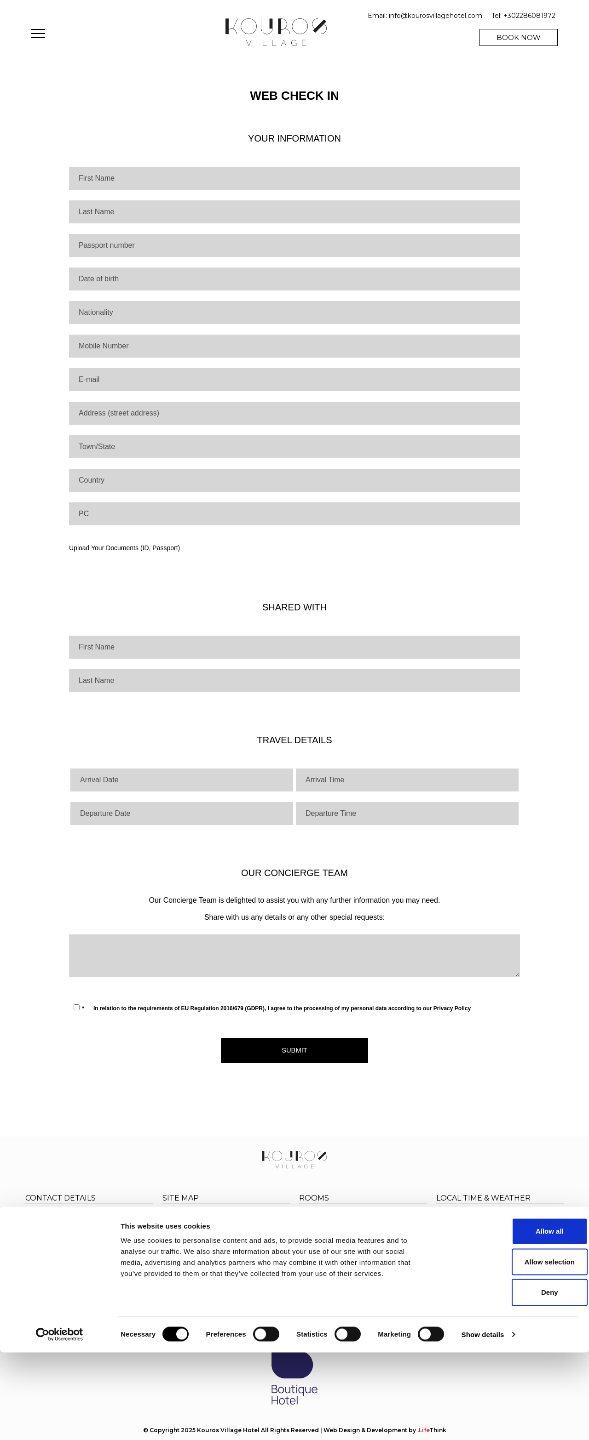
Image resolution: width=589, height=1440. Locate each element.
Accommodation (255, 1219)
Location (241, 1248)
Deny (512, 1379)
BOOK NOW (519, 37)
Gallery (174, 1258)
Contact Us (245, 1258)
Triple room (319, 1237)
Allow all (512, 1318)
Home (173, 1219)
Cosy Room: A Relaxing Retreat (353, 1217)
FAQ (170, 1279)
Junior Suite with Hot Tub (343, 1256)
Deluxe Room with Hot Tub (347, 1246)
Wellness (241, 1239)
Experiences (184, 1229)
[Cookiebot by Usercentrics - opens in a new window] (59, 1422)
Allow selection (512, 1349)
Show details (483, 1422)
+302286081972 (529, 15)
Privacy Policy (452, 1008)
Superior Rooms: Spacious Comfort (360, 1227)
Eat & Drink (245, 1229)
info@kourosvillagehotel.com (435, 15)
